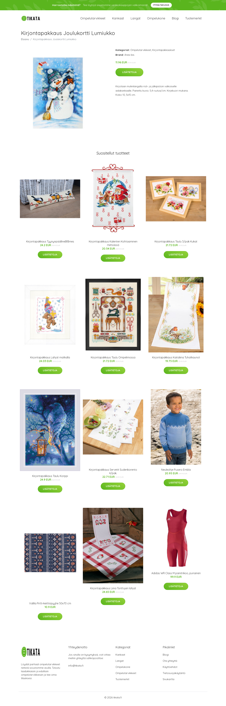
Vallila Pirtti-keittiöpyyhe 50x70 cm (50, 606)
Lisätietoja (129, 75)
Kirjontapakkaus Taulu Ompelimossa (113, 360)
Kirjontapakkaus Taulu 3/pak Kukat (176, 244)
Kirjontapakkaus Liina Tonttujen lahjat (113, 591)
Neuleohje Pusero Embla (176, 472)
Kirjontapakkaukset (163, 52)
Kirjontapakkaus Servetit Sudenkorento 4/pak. (113, 474)
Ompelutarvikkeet (92, 20)
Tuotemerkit (193, 20)
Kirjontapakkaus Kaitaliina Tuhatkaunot (176, 360)
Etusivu (25, 42)
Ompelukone (156, 20)
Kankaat (118, 20)
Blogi (175, 20)
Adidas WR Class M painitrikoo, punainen (176, 576)
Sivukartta (168, 682)
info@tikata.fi (76, 668)
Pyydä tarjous (161, 5)
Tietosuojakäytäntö (174, 675)
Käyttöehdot (170, 669)
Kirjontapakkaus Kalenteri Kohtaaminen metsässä (113, 246)
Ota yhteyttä (170, 663)
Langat (136, 20)
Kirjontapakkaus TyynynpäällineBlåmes (50, 244)
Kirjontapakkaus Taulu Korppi (50, 478)
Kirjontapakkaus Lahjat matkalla (50, 360)
